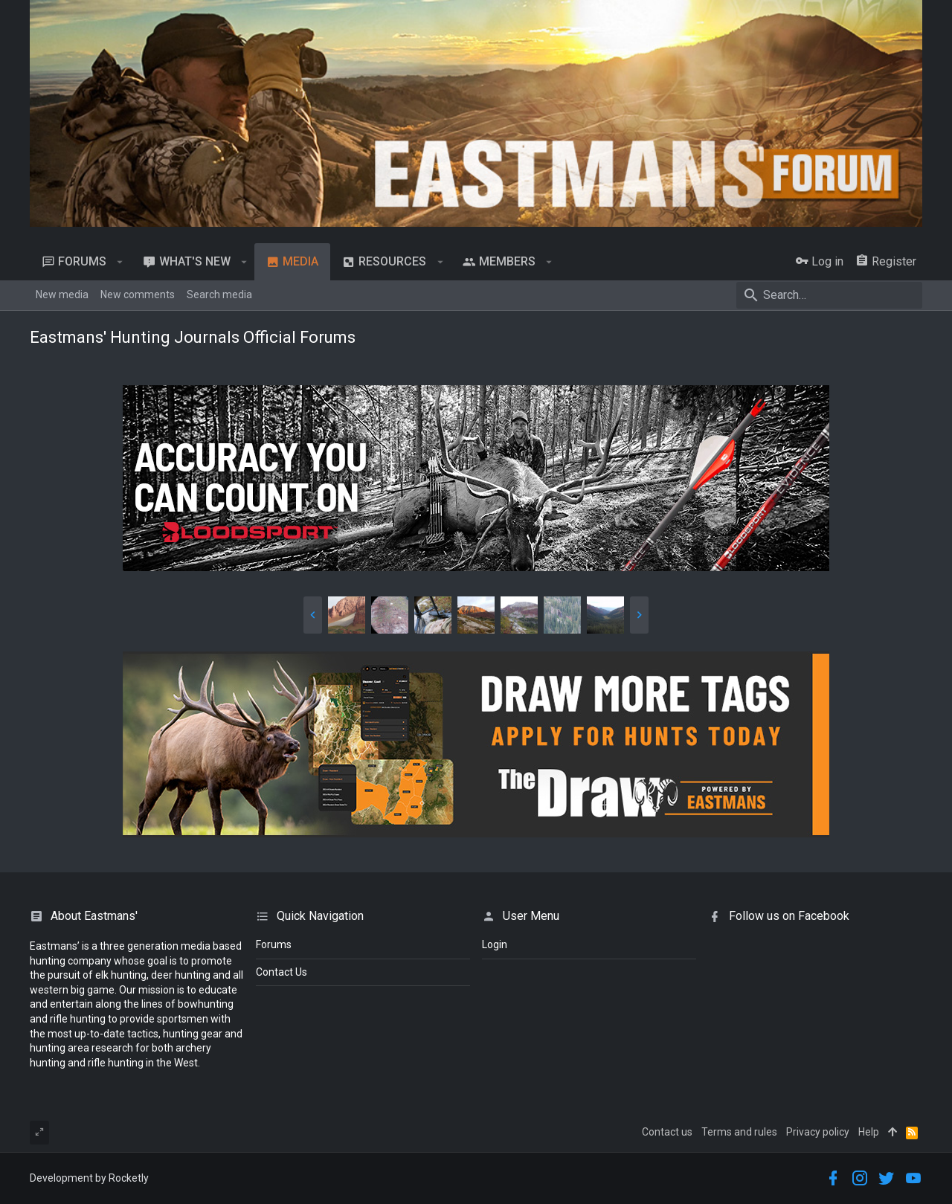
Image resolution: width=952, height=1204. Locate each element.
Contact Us (281, 972)
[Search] (829, 295)
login (494, 944)
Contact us (667, 1132)
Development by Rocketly (89, 1178)
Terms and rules (739, 1132)
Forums (274, 944)
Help (868, 1132)
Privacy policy (817, 1132)
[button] (120, 261)
